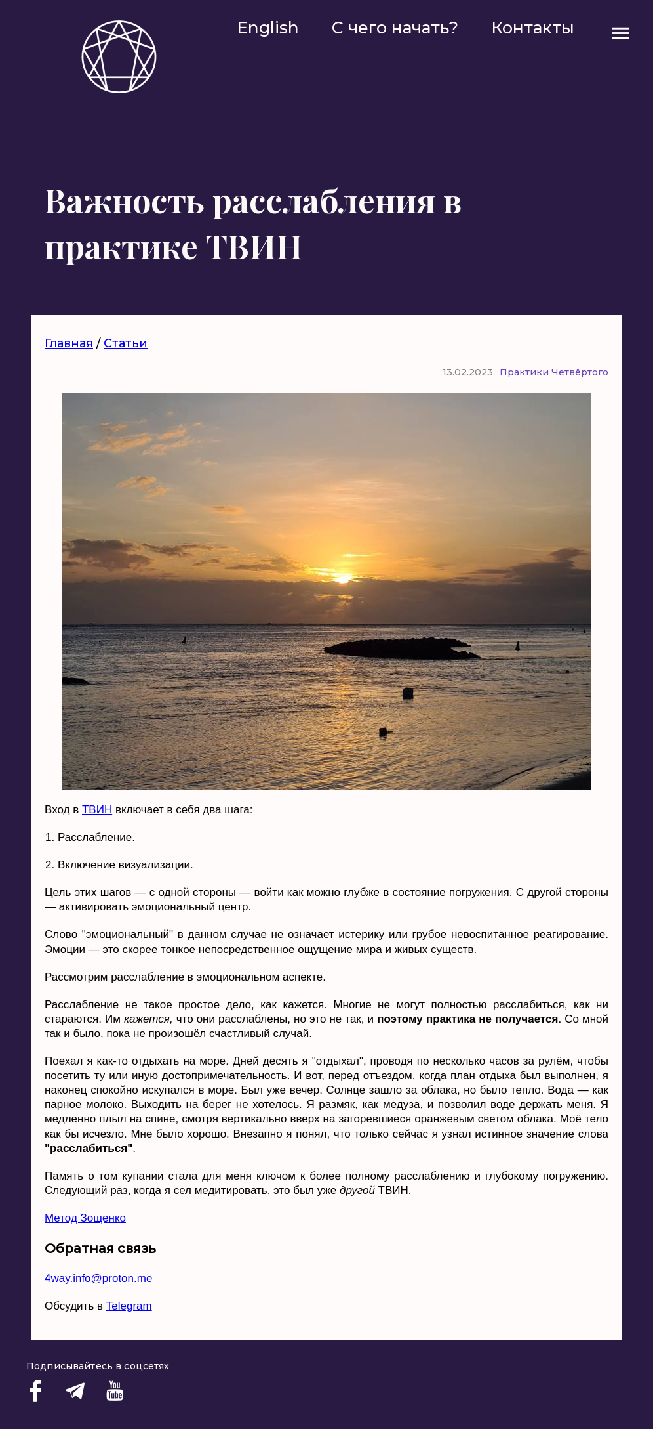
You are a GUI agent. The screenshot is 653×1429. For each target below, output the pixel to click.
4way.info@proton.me (98, 1278)
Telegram (129, 1306)
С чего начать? (395, 27)
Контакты (532, 27)
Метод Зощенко (85, 1218)
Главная (69, 343)
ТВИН (97, 809)
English (268, 27)
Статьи (126, 343)
